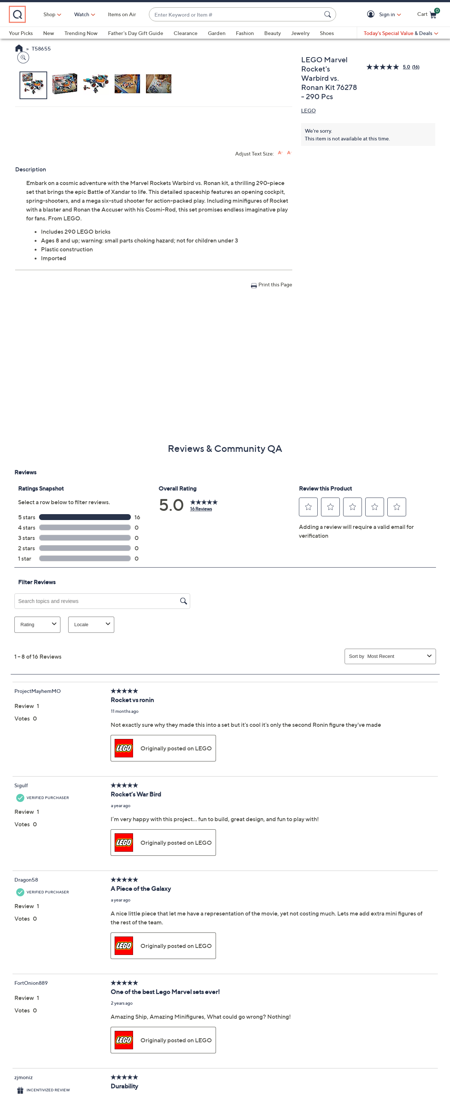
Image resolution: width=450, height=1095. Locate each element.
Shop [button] (81, 14)
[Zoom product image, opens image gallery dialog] (21, 222)
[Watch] (114, 14)
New (48, 33)
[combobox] (251, 14)
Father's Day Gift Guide (135, 33)
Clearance (186, 33)
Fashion (245, 33)
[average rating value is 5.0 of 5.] (389, 67)
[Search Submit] (329, 14)
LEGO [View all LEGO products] (308, 110)
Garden (217, 33)
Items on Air (154, 14)
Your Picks (21, 33)
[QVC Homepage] (18, 49)
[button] (372, 14)
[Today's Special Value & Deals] (401, 33)
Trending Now (81, 33)
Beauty (272, 33)
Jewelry (300, 33)
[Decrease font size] (289, 282)
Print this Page (275, 414)
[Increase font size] (280, 282)
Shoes (327, 33)
